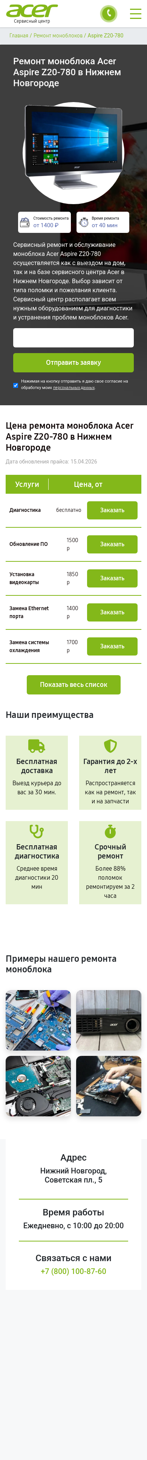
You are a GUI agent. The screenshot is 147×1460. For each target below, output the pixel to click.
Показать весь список (73, 684)
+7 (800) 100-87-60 (73, 1271)
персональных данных (74, 387)
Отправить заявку (73, 362)
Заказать (112, 510)
